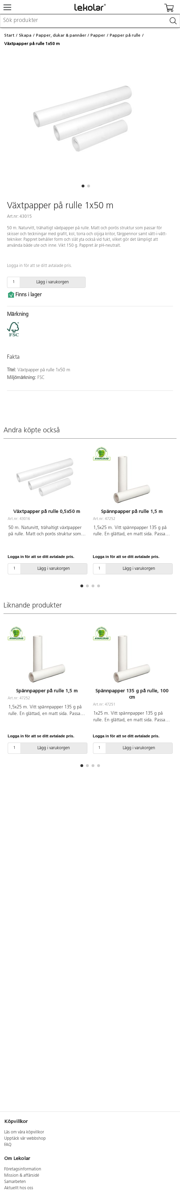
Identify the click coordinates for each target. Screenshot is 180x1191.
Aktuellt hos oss (18, 1188)
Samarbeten (15, 1182)
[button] (83, 186)
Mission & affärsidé (21, 1176)
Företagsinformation (22, 1169)
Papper (98, 35)
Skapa (25, 35)
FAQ (8, 1145)
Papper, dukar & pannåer (61, 35)
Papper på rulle (125, 35)
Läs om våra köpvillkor (24, 1132)
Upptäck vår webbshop (25, 1139)
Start (9, 35)
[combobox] (90, 21)
